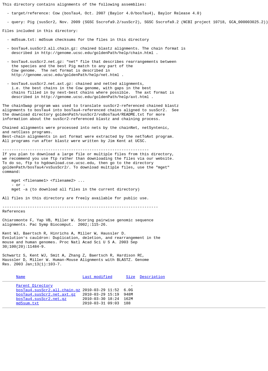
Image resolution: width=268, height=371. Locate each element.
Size (130, 331)
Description (152, 331)
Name (20, 331)
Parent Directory (34, 340)
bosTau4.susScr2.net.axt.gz (46, 351)
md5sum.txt (27, 362)
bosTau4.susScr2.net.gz (41, 356)
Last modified (97, 331)
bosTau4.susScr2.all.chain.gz (48, 346)
